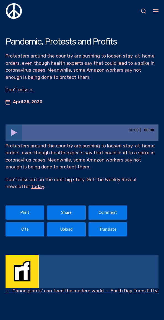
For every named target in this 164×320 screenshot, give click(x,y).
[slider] (90, 132)
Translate (107, 229)
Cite (25, 229)
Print (24, 212)
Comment (108, 212)
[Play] (14, 132)
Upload (66, 229)
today (37, 186)
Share (66, 212)
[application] (82, 132)
